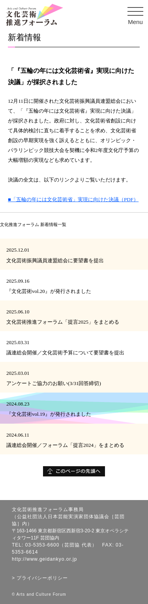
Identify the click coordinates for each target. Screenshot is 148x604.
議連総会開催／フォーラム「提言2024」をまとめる (65, 445)
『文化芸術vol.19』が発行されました (48, 414)
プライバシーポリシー (42, 578)
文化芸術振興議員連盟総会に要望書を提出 (55, 260)
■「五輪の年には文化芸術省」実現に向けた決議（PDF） (73, 199)
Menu (137, 16)
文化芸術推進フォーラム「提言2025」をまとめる (62, 322)
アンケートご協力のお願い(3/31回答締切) (53, 383)
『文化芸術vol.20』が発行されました (48, 291)
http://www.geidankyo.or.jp (44, 559)
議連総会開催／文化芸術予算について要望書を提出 (65, 353)
